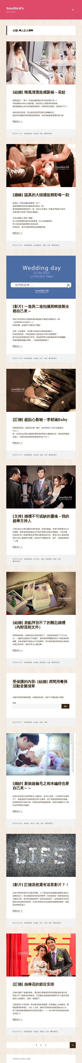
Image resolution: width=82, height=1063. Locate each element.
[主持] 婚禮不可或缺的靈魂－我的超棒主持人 (41, 518)
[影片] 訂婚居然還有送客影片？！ (41, 884)
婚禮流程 (43, 662)
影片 (41, 358)
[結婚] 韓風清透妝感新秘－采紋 (39, 92)
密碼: (41, 705)
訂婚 (48, 245)
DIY (33, 823)
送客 (50, 923)
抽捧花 (42, 1031)
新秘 (36, 134)
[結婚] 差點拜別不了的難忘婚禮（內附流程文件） (39, 625)
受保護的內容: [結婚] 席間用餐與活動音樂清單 (40, 684)
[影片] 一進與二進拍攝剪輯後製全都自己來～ (41, 308)
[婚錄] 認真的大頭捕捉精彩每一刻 (41, 194)
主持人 (37, 559)
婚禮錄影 (38, 245)
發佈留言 (49, 134)
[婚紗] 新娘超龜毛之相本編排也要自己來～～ (41, 785)
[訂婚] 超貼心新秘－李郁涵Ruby (40, 419)
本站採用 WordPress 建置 (21, 1059)
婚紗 (27, 823)
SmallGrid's (15, 8)
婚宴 (36, 358)
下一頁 (73, 1045)
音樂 (45, 722)
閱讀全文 (18, 121)
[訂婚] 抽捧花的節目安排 (33, 984)
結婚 (44, 245)
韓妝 (41, 134)
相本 (42, 823)
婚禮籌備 (29, 134)
